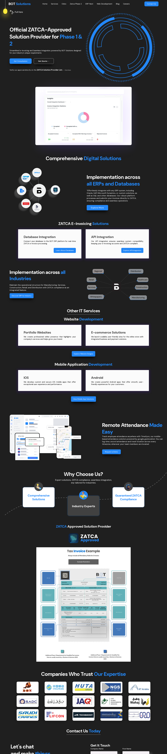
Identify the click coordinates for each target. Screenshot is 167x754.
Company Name (97, 749)
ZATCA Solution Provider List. (50, 70)
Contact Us (151, 4)
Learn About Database (65, 250)
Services (54, 4)
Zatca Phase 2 (76, 4)
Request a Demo (111, 452)
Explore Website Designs (83, 354)
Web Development (104, 4)
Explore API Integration (132, 250)
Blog (117, 4)
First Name (126, 749)
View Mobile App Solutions (83, 399)
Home (44, 4)
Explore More (97, 207)
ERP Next (89, 4)
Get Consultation (20, 61)
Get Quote (43, 61)
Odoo (64, 4)
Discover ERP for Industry (21, 296)
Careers (126, 4)
